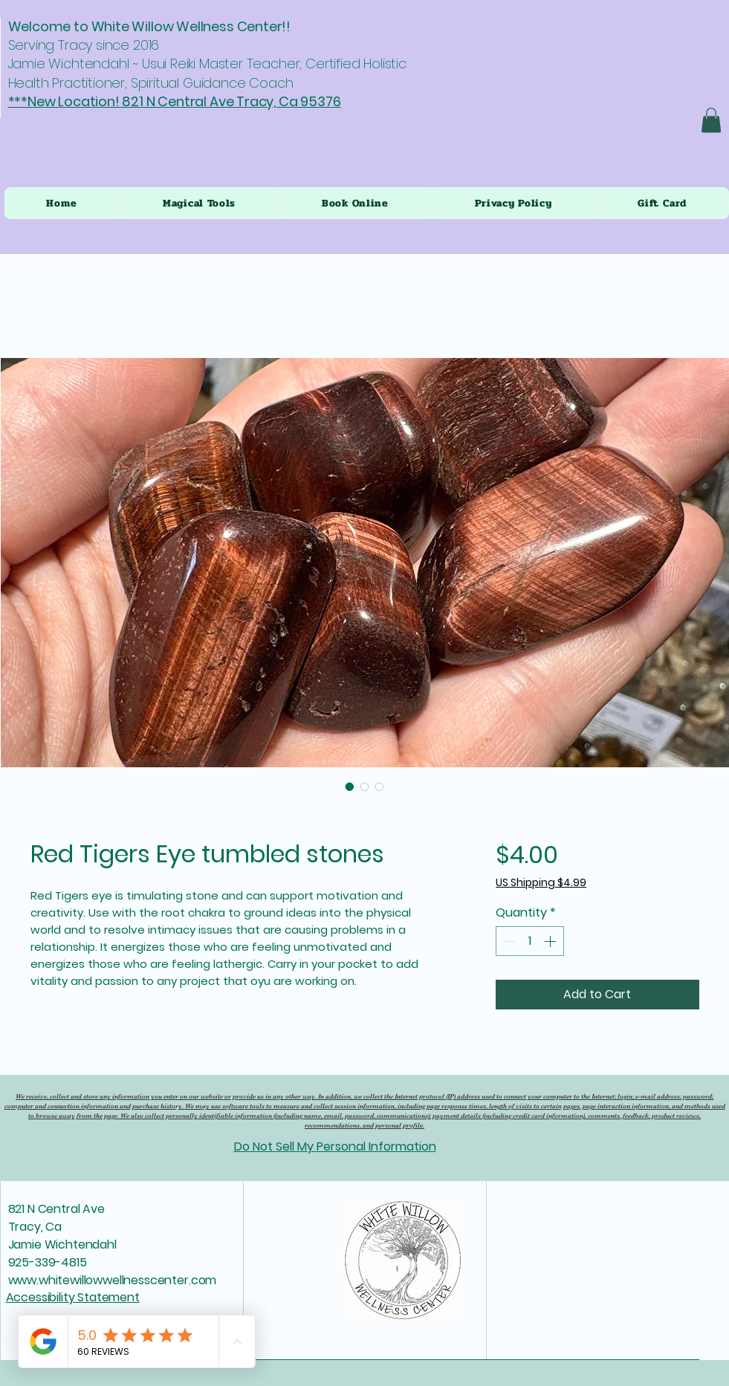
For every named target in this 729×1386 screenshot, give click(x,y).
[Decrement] (508, 941)
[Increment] (551, 941)
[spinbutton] (530, 941)
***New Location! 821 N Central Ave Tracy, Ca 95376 (174, 101)
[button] (711, 120)
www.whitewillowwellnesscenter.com (112, 1280)
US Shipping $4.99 (541, 883)
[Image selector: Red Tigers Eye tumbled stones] (350, 786)
